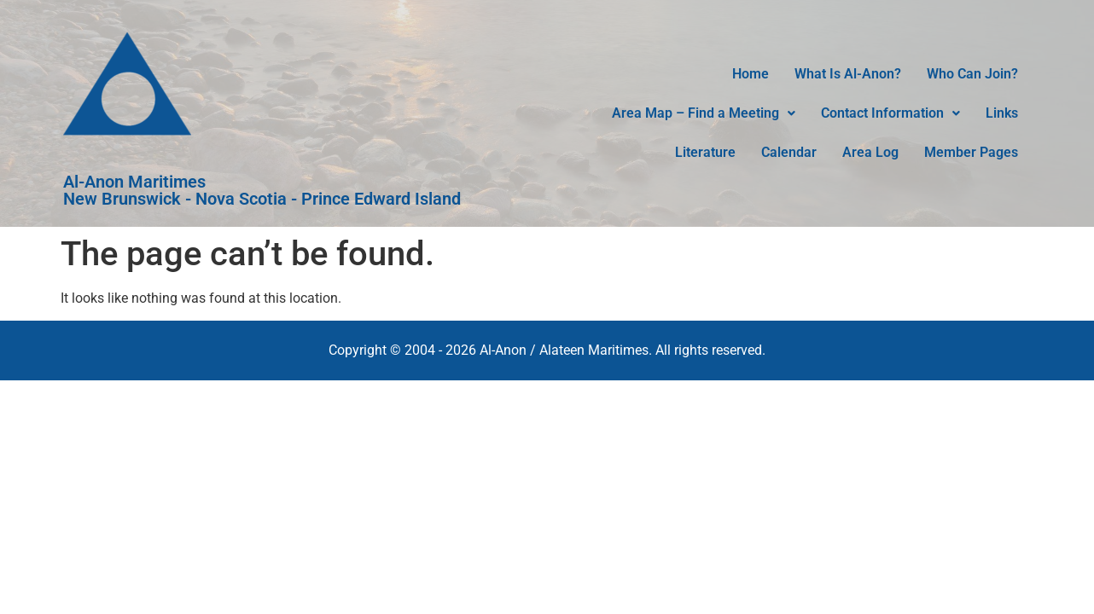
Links (1002, 113)
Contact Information (890, 113)
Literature (705, 152)
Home (750, 74)
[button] (703, 113)
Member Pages (971, 152)
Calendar (789, 152)
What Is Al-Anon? (847, 74)
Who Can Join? (972, 74)
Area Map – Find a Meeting (703, 113)
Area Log (870, 152)
